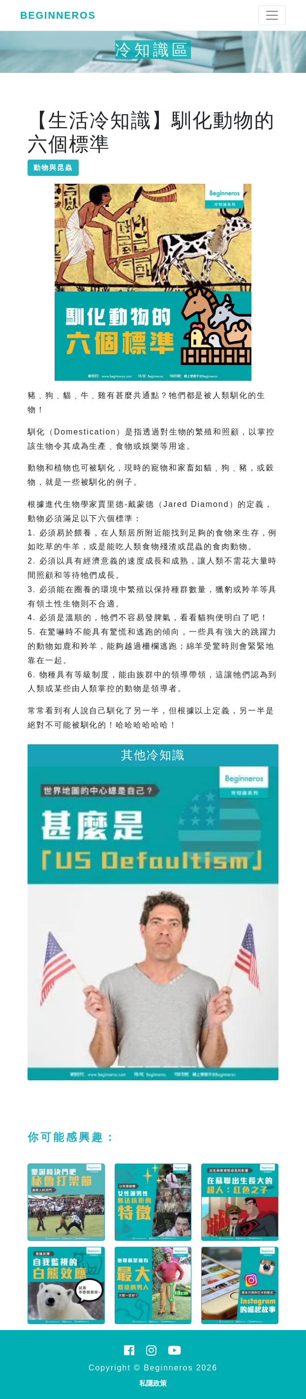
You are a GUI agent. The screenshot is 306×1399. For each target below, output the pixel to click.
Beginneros (58, 15)
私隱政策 (153, 1383)
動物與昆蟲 (53, 167)
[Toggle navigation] (272, 15)
